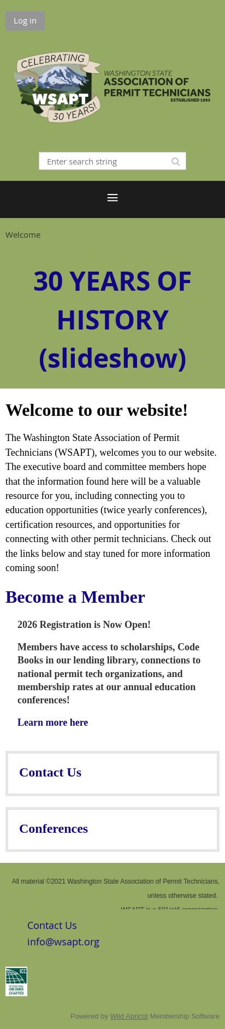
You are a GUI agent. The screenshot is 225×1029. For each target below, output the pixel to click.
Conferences (53, 828)
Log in (25, 20)
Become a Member (75, 597)
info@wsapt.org (63, 941)
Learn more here (52, 722)
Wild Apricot (129, 1016)
